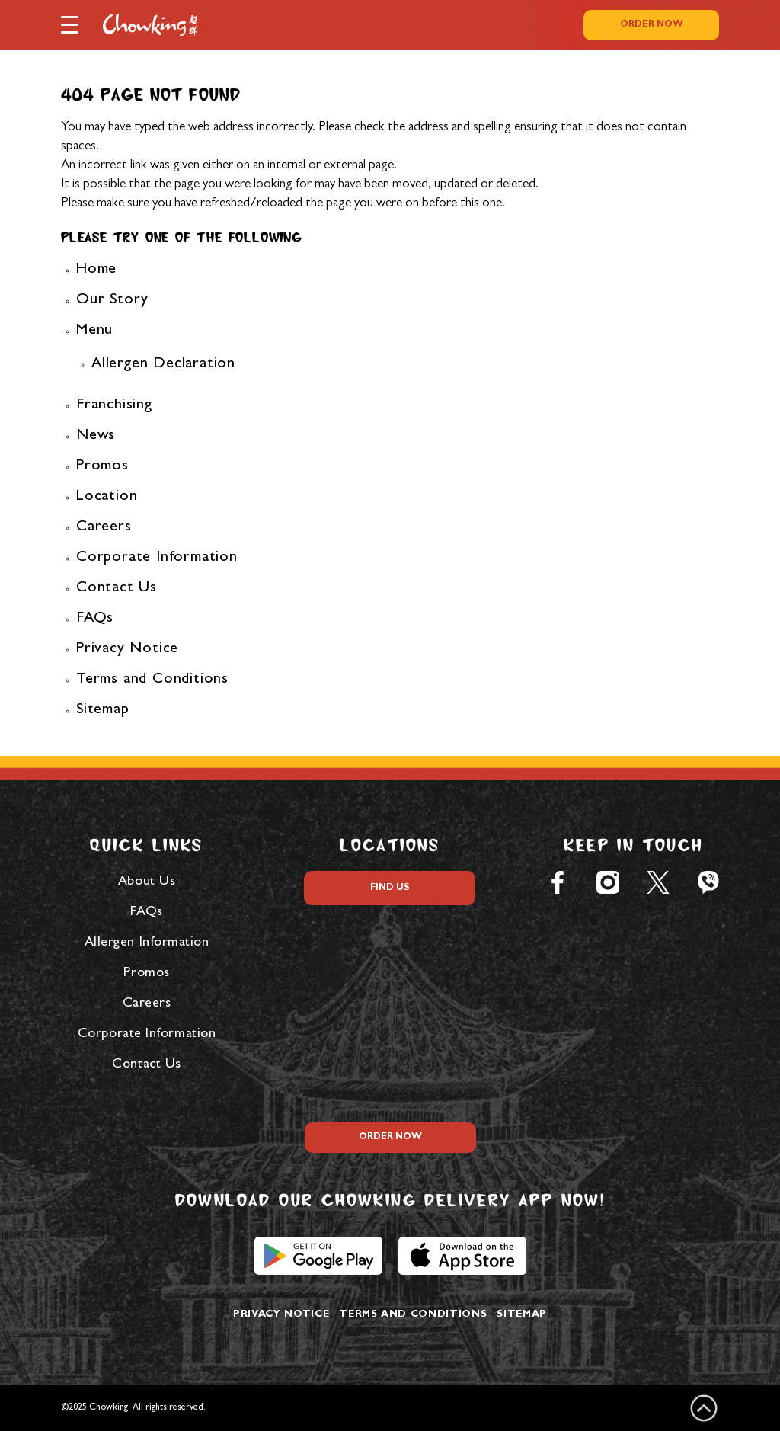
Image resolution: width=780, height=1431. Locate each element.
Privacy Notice (127, 649)
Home (96, 269)
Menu (94, 330)
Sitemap (102, 710)
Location (106, 496)
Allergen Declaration (163, 364)
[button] (69, 23)
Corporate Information (157, 557)
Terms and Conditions (152, 679)
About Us (146, 882)
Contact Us (116, 588)
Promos (102, 466)
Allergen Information (147, 943)
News (95, 435)
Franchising (114, 405)
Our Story (112, 300)
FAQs (94, 618)
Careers (104, 527)
